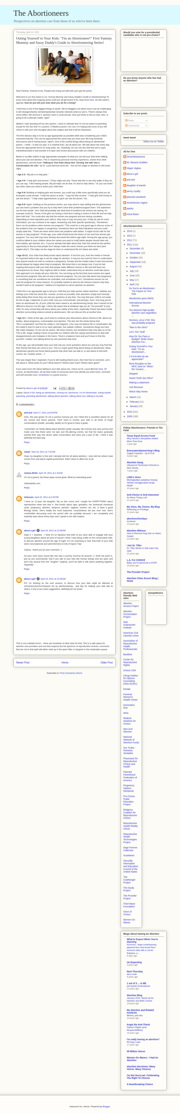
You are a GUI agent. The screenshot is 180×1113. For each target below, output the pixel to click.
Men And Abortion (127, 730)
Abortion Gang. (135, 462)
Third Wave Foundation (129, 905)
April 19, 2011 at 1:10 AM (51, 473)
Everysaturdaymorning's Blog (143, 450)
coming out (62, 392)
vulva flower (133, 214)
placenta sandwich (136, 197)
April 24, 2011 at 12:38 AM (53, 530)
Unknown (29, 497)
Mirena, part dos (135, 1015)
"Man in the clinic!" (138, 327)
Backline (127, 654)
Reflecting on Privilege (138, 509)
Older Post (107, 662)
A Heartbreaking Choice (140, 1084)
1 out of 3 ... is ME (136, 983)
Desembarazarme (136, 156)
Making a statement (139, 382)
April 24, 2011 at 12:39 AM (53, 579)
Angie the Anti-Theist (138, 1024)
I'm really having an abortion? (143, 1039)
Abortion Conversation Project (130, 614)
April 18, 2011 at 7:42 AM (43, 452)
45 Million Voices (136, 1051)
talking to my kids (95, 396)
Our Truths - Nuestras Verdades (129, 750)
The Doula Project (128, 889)
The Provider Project (138, 572)
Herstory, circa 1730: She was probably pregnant (142, 321)
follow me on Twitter (154, 141)
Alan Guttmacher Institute (129, 625)
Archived (131, 521)
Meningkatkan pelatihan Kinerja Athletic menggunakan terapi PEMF (142, 483)
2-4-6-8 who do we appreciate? (138, 357)
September (136, 262)
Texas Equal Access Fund (141, 435)
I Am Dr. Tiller (134, 545)
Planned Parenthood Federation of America (130, 776)
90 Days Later (134, 1042)
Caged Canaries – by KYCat (140, 453)
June (132, 275)
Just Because (136, 387)
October (134, 257)
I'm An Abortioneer (88, 392)
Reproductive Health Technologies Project (130, 838)
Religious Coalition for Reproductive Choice (130, 813)
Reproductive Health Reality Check (130, 826)
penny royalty (133, 191)
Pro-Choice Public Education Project (129, 800)
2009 (130, 416)
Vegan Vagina (134, 168)
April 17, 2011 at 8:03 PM (45, 412)
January (134, 406)
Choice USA (129, 670)
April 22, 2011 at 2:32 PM (47, 497)
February (135, 401)
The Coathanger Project (129, 880)
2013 (130, 235)
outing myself (104, 392)
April (132, 284)
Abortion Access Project (131, 604)
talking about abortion (58, 396)
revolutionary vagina (137, 202)
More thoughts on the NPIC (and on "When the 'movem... (141, 366)
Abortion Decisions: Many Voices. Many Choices (141, 1067)
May (132, 280)
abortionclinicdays (137, 518)
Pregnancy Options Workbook (128, 788)
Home (65, 662)
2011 (130, 244)
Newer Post (23, 662)
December (135, 248)
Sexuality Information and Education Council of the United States (130, 866)
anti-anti (28, 412)
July (132, 271)
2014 (130, 231)
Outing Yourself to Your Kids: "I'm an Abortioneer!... (140, 349)
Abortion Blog (134, 995)
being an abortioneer (46, 392)
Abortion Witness (136, 530)
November (135, 253)
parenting (20, 396)
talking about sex (77, 396)
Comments (132, 125)
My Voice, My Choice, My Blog (143, 506)
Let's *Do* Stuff (137, 332)
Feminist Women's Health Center (130, 697)
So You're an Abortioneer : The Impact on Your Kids (142, 291)
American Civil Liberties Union (131, 634)
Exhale (127, 689)
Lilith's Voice (134, 477)
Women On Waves (129, 921)
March (133, 397)
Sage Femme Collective (130, 849)
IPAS (126, 713)
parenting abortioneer (36, 396)
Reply (27, 442)
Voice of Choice (127, 913)
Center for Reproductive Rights (130, 662)
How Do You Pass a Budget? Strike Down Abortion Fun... (141, 339)
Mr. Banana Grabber (137, 162)
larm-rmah (132, 974)
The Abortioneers (41, 13)
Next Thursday (135, 971)
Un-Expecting (134, 962)
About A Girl (29, 392)
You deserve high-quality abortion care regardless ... (142, 313)
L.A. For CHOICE (136, 560)
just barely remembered (138, 986)
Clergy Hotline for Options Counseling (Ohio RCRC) (130, 679)
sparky (130, 208)
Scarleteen (44, 375)
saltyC (27, 452)
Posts (129, 120)
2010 (130, 411)
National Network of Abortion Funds (131, 740)
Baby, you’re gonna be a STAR (142, 563)
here (92, 100)
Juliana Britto (31, 473)
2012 (130, 240)
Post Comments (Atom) (71, 673)
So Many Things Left (137, 497)
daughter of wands (136, 185)
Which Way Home (138, 391)
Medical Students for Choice (129, 721)
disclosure (73, 392)
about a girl (30, 530)
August (133, 266)
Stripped (133, 373)
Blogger (106, 1106)
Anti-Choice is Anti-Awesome (143, 494)
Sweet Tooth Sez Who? (141, 378)
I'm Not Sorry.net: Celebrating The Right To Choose (143, 1076)
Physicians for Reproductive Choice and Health (130, 762)
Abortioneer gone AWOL (141, 298)
